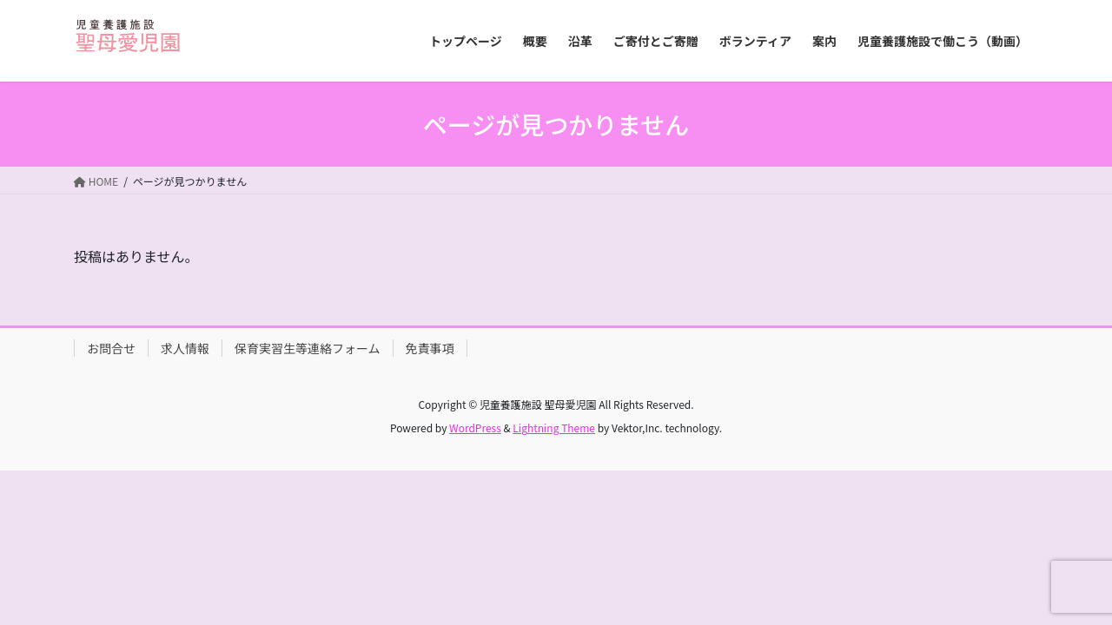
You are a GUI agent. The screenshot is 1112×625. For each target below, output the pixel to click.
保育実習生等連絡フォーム (308, 348)
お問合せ (111, 348)
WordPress (475, 427)
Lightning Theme (554, 427)
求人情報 (185, 348)
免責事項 (430, 348)
